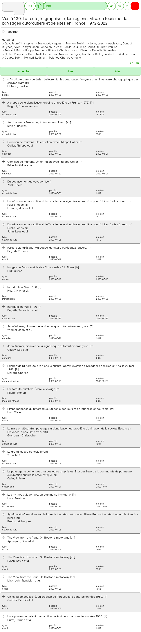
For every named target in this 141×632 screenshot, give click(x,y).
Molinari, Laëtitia (34, 57)
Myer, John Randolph (38, 46)
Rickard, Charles (58, 50)
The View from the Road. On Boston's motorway (41, 537)
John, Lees (97, 43)
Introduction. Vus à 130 (24, 287)
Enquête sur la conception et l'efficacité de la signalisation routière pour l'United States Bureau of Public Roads (69, 203)
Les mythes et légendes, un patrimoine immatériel (41, 494)
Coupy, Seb (12, 57)
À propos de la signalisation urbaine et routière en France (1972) (50, 102)
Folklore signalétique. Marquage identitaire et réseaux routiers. (49, 247)
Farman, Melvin (75, 43)
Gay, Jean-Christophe (19, 43)
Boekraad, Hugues (49, 43)
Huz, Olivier (80, 50)
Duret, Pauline (108, 46)
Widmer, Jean (127, 54)
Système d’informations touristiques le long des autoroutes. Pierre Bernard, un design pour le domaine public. (72, 516)
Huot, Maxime (60, 54)
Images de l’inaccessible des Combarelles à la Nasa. (43, 267)
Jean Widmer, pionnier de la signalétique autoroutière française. (50, 326)
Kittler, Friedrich (105, 54)
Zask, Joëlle (63, 46)
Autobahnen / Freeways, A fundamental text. (39, 122)
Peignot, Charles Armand (65, 57)
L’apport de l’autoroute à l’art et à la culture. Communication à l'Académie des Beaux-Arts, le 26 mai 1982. (70, 367)
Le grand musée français (27, 451)
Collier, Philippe (14, 54)
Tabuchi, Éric (13, 50)
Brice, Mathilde (37, 54)
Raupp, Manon (34, 50)
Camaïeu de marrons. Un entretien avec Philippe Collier (44, 142)
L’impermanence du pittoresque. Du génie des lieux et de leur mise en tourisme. (60, 408)
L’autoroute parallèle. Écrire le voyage (33, 389)
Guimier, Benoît (85, 46)
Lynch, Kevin (13, 46)
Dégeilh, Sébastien (104, 50)
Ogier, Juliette (82, 54)
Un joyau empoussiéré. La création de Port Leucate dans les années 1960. (57, 596)
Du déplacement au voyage (29, 181)
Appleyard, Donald (120, 43)
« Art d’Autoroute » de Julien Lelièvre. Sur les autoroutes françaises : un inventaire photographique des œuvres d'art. (73, 81)
